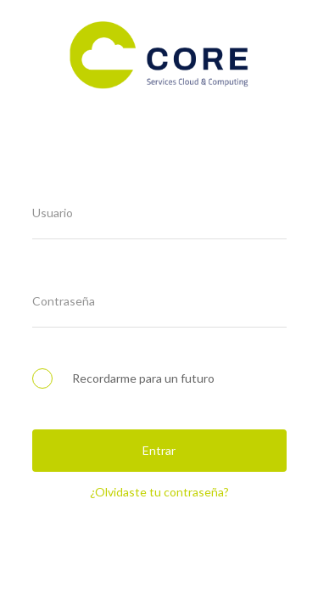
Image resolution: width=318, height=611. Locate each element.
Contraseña (63, 301)
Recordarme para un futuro (123, 378)
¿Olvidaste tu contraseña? (159, 492)
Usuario (52, 213)
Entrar (159, 450)
